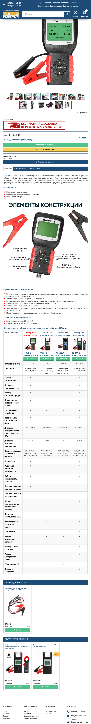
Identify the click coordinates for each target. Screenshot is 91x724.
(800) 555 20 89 (14, 6)
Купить (30, 358)
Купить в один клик (45, 149)
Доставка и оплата (68, 3)
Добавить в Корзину (45, 145)
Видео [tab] (24, 169)
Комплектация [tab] (34, 169)
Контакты (74, 6)
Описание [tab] (8, 169)
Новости (47, 3)
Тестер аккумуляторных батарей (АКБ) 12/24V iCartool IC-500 (45, 642)
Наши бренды (43, 6)
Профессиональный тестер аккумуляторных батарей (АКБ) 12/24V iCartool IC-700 (16, 643)
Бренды (6, 710)
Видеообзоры (56, 6)
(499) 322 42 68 (14, 3)
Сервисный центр (31, 712)
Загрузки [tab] (17, 169)
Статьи (66, 6)
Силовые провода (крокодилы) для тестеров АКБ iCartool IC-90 (15, 589)
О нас (5, 705)
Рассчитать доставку (45, 162)
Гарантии (56, 3)
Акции (40, 3)
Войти (75, 14)
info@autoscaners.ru (78, 710)
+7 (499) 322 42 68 (78, 706)
